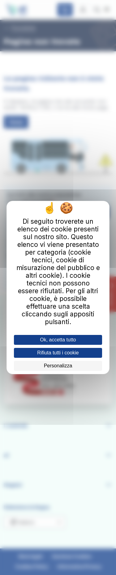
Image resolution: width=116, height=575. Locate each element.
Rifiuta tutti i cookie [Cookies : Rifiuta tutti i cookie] (58, 352)
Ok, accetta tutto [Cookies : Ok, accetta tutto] (58, 339)
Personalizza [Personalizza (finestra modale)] (58, 365)
